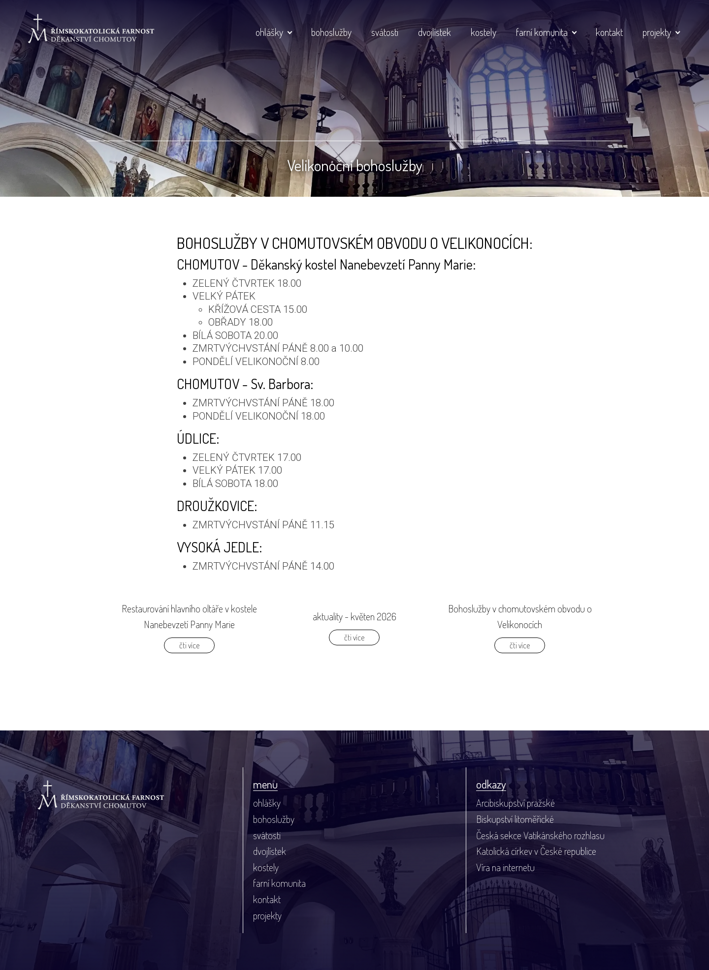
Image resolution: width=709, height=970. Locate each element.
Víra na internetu (505, 867)
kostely (483, 32)
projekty (657, 32)
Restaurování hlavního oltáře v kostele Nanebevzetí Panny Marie (189, 616)
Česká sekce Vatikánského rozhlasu (540, 835)
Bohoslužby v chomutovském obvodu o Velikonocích (520, 616)
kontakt (609, 32)
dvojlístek (434, 32)
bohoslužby (331, 32)
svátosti (384, 32)
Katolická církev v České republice (536, 851)
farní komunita (542, 32)
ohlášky (269, 32)
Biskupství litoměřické (515, 819)
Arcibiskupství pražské (515, 802)
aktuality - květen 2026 (354, 616)
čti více (189, 645)
